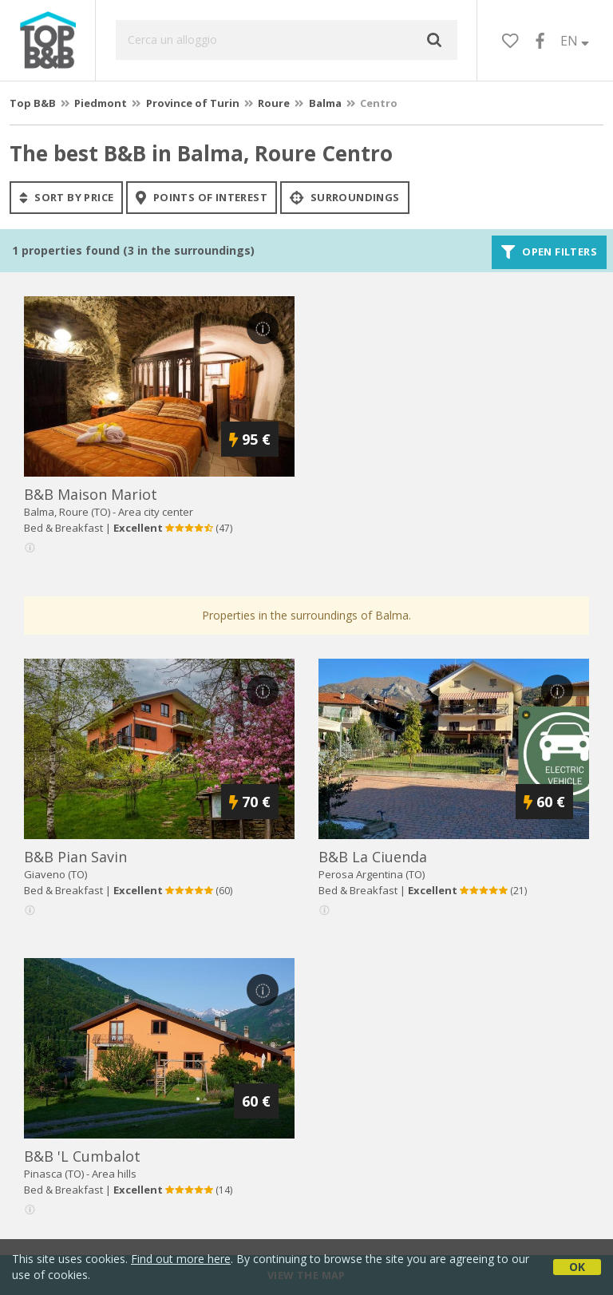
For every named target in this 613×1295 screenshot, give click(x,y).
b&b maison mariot (90, 494)
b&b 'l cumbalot (82, 1156)
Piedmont (100, 103)
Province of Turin (192, 103)
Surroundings (345, 197)
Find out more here (181, 1258)
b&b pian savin (75, 856)
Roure (274, 103)
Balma (325, 103)
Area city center (155, 512)
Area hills (114, 1173)
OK (577, 1266)
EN (574, 41)
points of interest (201, 197)
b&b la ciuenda (372, 856)
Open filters (549, 252)
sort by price (66, 197)
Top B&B (33, 103)
